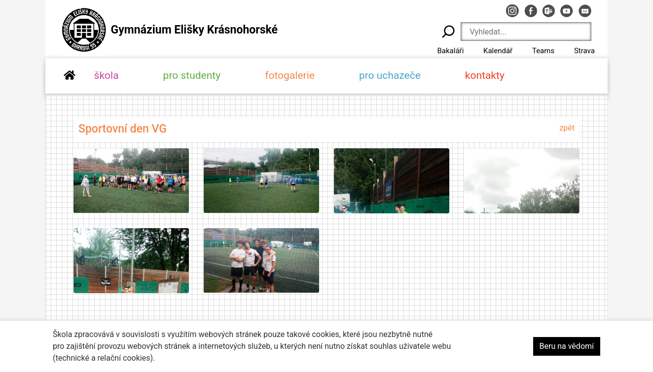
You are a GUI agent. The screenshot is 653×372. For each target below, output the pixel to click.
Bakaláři (450, 50)
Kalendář (497, 50)
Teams (543, 50)
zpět (567, 128)
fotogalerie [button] (290, 75)
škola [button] (106, 75)
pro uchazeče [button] (390, 75)
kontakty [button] (485, 75)
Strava (584, 50)
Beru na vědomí (567, 346)
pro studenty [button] (192, 75)
